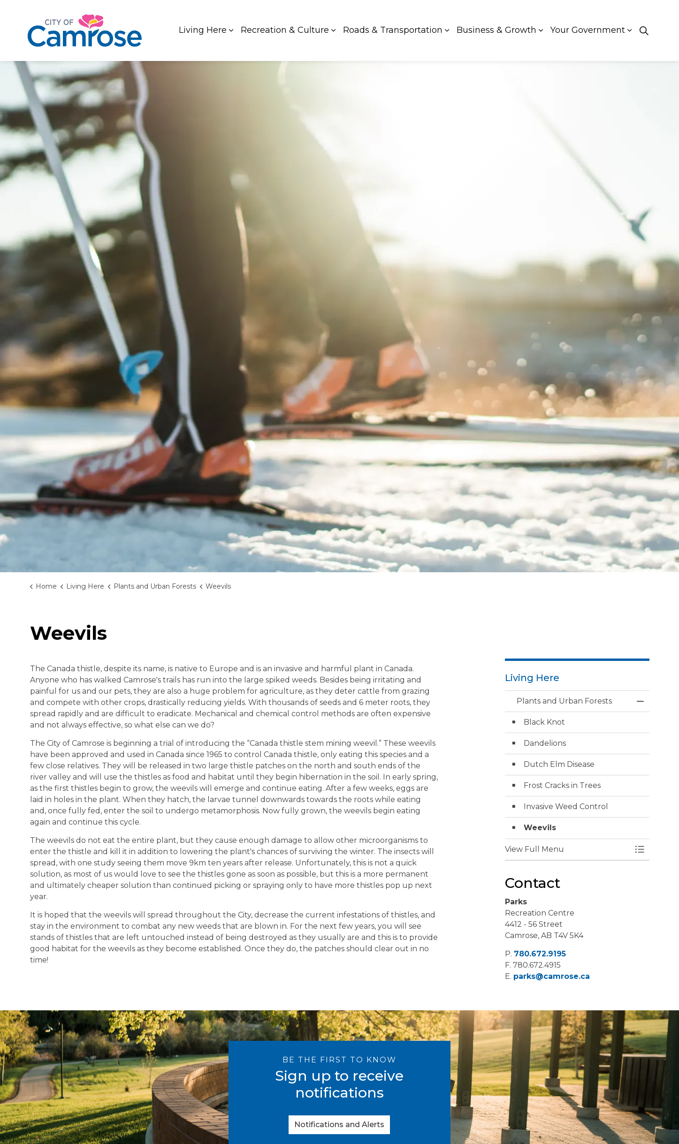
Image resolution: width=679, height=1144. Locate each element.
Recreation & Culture (285, 30)
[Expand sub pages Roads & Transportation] (447, 30)
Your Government (587, 30)
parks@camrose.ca (551, 976)
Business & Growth (496, 30)
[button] (568, 849)
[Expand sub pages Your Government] (629, 30)
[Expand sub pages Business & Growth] (541, 30)
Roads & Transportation (392, 30)
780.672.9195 (540, 953)
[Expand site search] (644, 30)
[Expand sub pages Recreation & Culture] (333, 30)
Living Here (203, 30)
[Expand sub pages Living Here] (231, 30)
